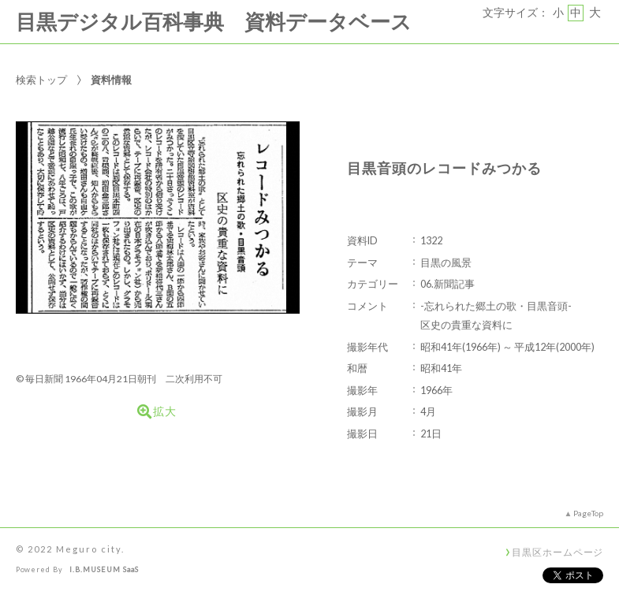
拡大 (157, 411)
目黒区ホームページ (557, 551)
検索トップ (41, 79)
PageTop (588, 513)
